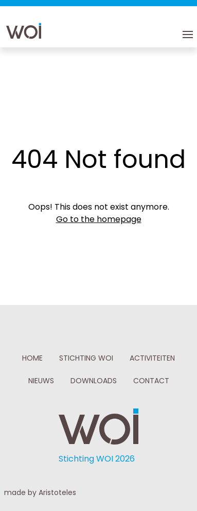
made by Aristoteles (40, 492)
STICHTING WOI (86, 358)
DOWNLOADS (93, 381)
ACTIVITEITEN (152, 358)
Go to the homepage (98, 219)
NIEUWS (41, 381)
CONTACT (151, 381)
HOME (32, 358)
